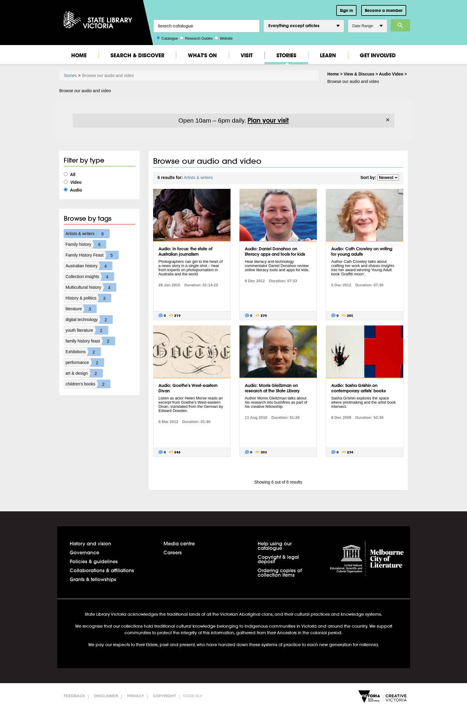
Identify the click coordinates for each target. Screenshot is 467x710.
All (69, 174)
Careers (173, 552)
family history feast (90, 341)
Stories (286, 55)
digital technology (89, 319)
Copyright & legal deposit (278, 559)
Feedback (74, 696)
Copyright (164, 696)
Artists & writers (87, 233)
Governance (84, 552)
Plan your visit (268, 120)
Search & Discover (137, 55)
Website (223, 38)
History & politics (88, 298)
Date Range (367, 26)
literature (81, 309)
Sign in (346, 10)
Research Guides (196, 38)
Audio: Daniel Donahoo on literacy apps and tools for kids (275, 251)
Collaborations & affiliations (102, 570)
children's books (88, 384)
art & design (84, 373)
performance (85, 362)
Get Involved (378, 55)
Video (73, 182)
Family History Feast (92, 255)
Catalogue (167, 38)
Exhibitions (83, 352)
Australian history (89, 266)
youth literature (87, 330)
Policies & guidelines (94, 561)
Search (400, 25)
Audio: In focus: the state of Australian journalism (185, 251)
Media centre (179, 543)
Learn (328, 55)
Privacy (135, 696)
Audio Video (391, 74)
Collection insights (90, 276)
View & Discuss (359, 74)
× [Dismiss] (388, 120)
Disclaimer (106, 696)
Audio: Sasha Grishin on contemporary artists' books (358, 388)
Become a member (384, 10)
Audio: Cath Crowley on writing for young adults (361, 251)
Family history (86, 244)
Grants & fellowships (93, 579)
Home (79, 55)
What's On (202, 55)
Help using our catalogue (275, 545)
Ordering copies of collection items (280, 572)
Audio (73, 190)
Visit (247, 55)
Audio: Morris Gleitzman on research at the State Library (272, 388)
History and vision (90, 543)
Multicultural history (91, 287)
